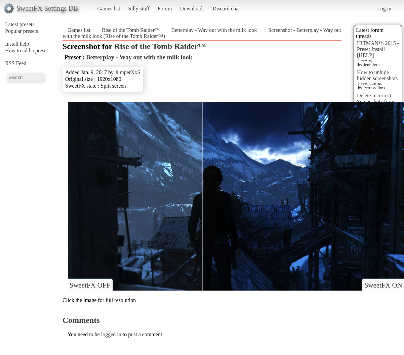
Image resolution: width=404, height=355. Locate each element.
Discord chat (226, 8)
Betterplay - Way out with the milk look (214, 30)
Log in (384, 8)
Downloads (192, 8)
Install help (17, 44)
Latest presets (20, 24)
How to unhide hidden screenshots (377, 75)
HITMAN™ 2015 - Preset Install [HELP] (378, 49)
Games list (108, 8)
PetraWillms (374, 87)
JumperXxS (127, 72)
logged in (111, 334)
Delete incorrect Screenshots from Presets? (376, 101)
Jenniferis (371, 64)
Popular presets (21, 31)
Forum (165, 8)
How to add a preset (26, 50)
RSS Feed (16, 63)
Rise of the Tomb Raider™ (131, 30)
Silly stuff (139, 8)
